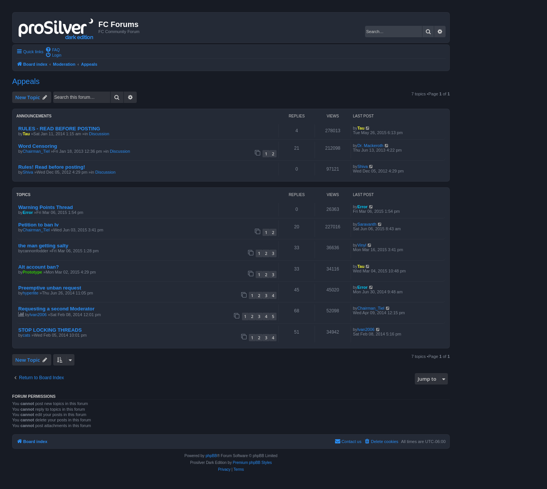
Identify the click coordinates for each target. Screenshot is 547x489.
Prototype (32, 272)
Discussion (99, 133)
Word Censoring (37, 146)
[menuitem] (52, 49)
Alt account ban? (38, 267)
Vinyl (362, 245)
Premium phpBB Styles (252, 463)
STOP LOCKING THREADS (50, 330)
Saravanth (366, 224)
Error (28, 212)
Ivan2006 (38, 314)
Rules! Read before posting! (51, 167)
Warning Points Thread (45, 207)
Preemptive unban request (49, 288)
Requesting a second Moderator (56, 309)
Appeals (26, 81)
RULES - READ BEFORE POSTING (59, 128)
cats (26, 335)
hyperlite (31, 293)
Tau (26, 133)
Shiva (28, 172)
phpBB (211, 456)
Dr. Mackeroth (370, 145)
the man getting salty (43, 245)
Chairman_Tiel (36, 151)
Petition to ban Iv (38, 225)
